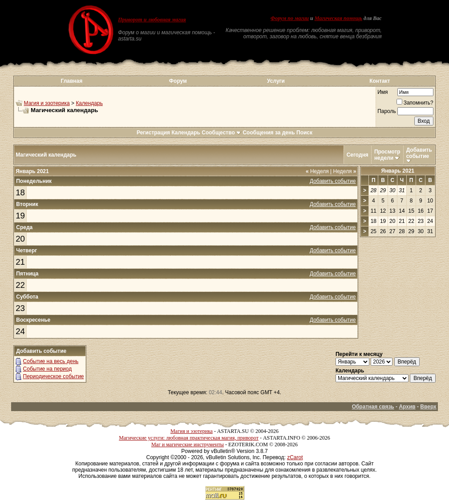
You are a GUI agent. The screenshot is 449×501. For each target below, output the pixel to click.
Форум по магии (290, 18)
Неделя (317, 171)
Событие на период (47, 369)
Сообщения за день (269, 132)
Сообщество (221, 132)
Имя (382, 92)
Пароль (386, 111)
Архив (407, 407)
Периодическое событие (53, 376)
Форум (178, 81)
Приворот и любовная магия (152, 19)
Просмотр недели (387, 155)
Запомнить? (414, 103)
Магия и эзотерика (47, 103)
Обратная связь (373, 407)
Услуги (276, 81)
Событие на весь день (51, 361)
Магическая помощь (338, 18)
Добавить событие (419, 153)
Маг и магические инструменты (187, 444)
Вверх (428, 407)
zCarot (295, 457)
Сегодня (357, 155)
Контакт (379, 81)
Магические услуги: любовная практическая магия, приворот (189, 438)
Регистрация (153, 132)
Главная (71, 81)
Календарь (89, 103)
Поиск (304, 132)
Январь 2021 (398, 171)
